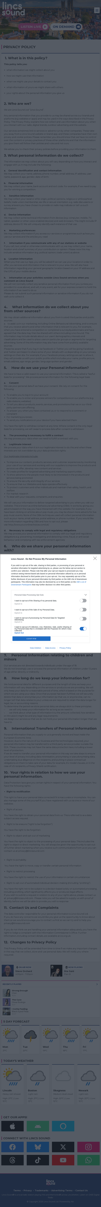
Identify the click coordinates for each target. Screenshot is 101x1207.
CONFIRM (31, 639)
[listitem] (50, 594)
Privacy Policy (65, 648)
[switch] (83, 600)
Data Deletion (35, 648)
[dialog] (50, 603)
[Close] (95, 559)
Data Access (50, 648)
